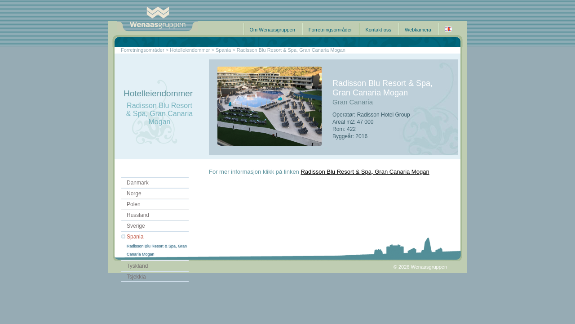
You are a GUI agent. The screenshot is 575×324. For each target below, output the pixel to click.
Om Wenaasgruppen (272, 29)
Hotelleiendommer (190, 50)
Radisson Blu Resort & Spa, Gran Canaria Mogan (365, 171)
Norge (134, 193)
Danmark (138, 183)
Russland (138, 215)
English (448, 29)
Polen (134, 204)
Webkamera (418, 29)
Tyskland (137, 266)
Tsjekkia (136, 277)
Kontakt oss (378, 29)
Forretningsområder (330, 29)
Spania (135, 237)
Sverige (136, 226)
